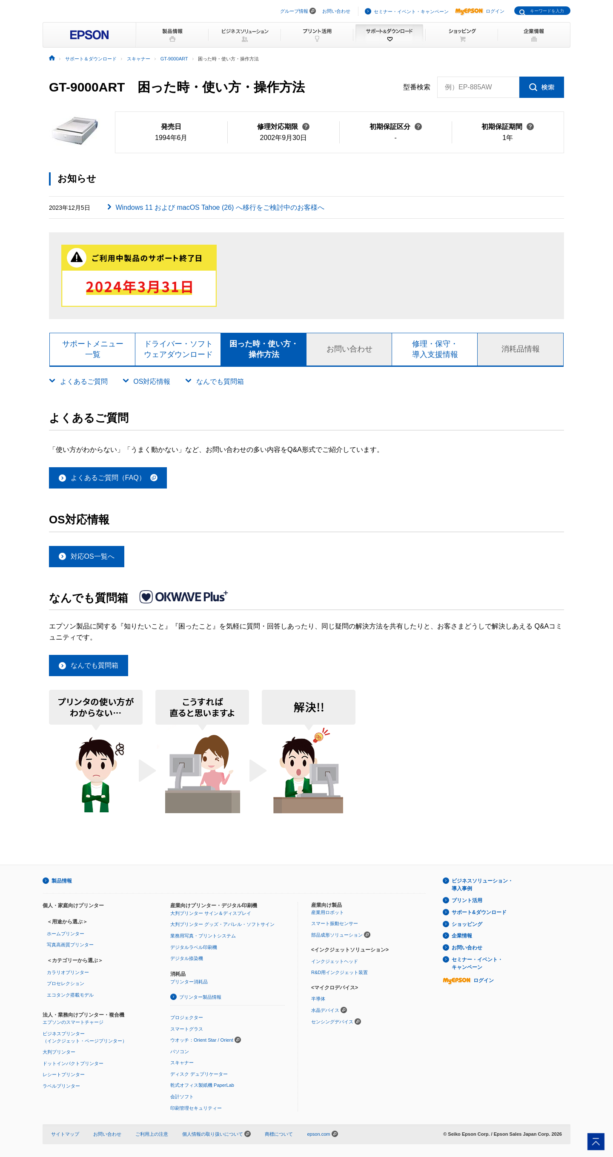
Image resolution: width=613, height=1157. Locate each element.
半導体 (318, 998)
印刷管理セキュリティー (196, 1108)
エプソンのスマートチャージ (73, 1022)
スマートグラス (186, 1028)
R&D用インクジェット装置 (339, 972)
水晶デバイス (325, 1010)
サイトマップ (65, 1134)
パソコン (179, 1051)
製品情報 (62, 881)
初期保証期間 (507, 126)
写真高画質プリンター (70, 944)
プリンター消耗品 (189, 981)
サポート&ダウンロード (479, 912)
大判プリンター (59, 1051)
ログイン (479, 11)
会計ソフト (182, 1096)
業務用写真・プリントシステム (203, 935)
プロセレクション (65, 983)
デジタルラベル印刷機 (193, 947)
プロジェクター (186, 1017)
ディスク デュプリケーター (199, 1074)
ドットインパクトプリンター (73, 1063)
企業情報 (462, 936)
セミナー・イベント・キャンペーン (411, 11)
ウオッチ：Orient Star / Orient (201, 1040)
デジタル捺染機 (186, 958)
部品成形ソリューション (337, 934)
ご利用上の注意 (151, 1134)
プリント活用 (467, 900)
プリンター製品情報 (200, 997)
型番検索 (416, 87)
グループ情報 (294, 11)
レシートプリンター (64, 1074)
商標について (279, 1134)
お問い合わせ (336, 11)
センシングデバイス (332, 1021)
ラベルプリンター (61, 1085)
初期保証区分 (396, 126)
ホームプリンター (65, 933)
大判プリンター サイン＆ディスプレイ (210, 913)
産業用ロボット (327, 912)
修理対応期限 (283, 126)
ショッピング (467, 924)
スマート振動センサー (334, 923)
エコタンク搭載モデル (70, 994)
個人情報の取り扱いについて (216, 1134)
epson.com (318, 1134)
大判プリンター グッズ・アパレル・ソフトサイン (222, 924)
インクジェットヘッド (334, 961)
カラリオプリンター (68, 972)
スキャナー (182, 1062)
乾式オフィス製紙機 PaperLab (202, 1085)
